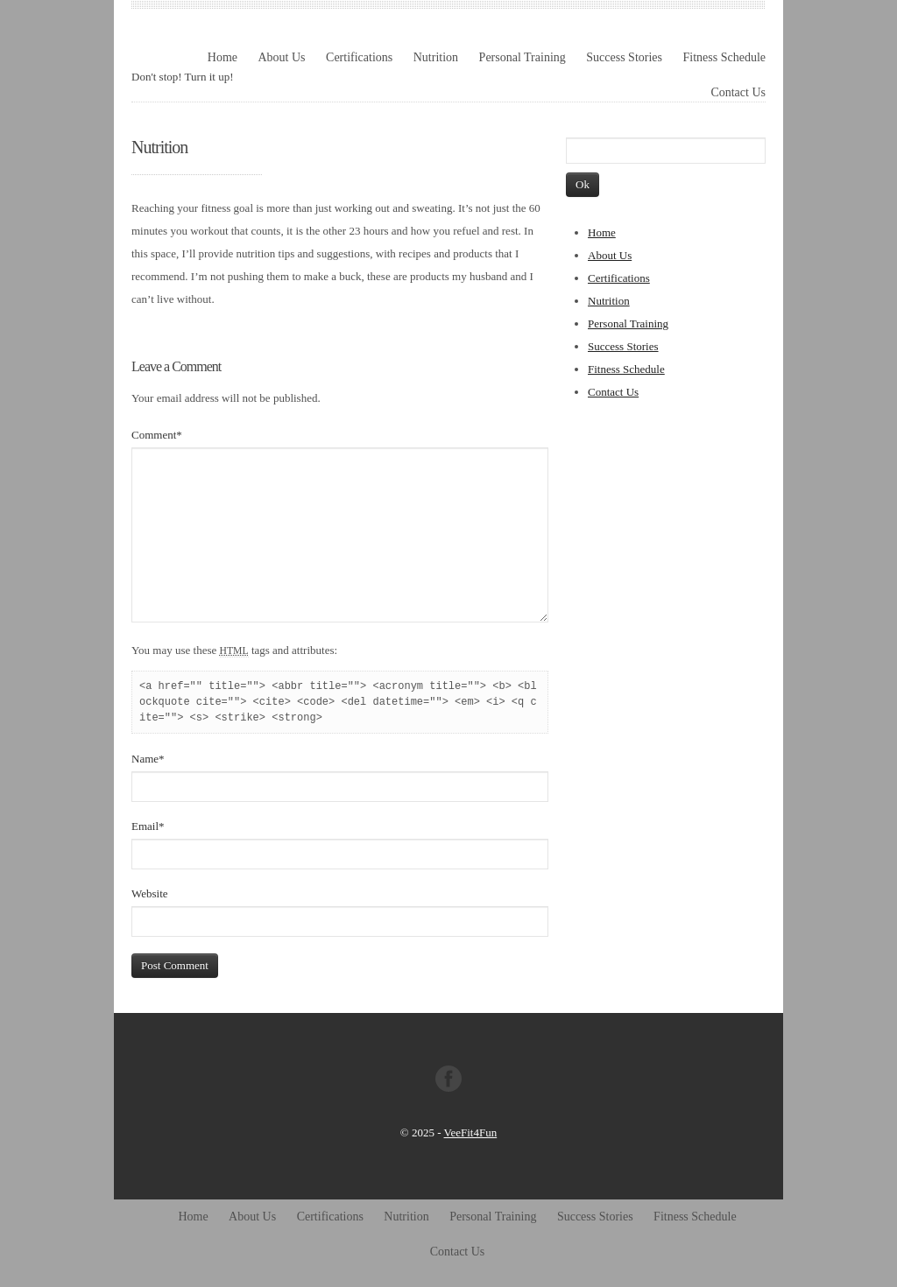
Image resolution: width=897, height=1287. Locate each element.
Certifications (359, 57)
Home (222, 57)
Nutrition (435, 57)
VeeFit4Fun (471, 1132)
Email (148, 826)
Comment (156, 434)
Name (148, 758)
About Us (281, 57)
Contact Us (738, 92)
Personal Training (522, 57)
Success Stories (624, 57)
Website (149, 893)
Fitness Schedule (724, 57)
